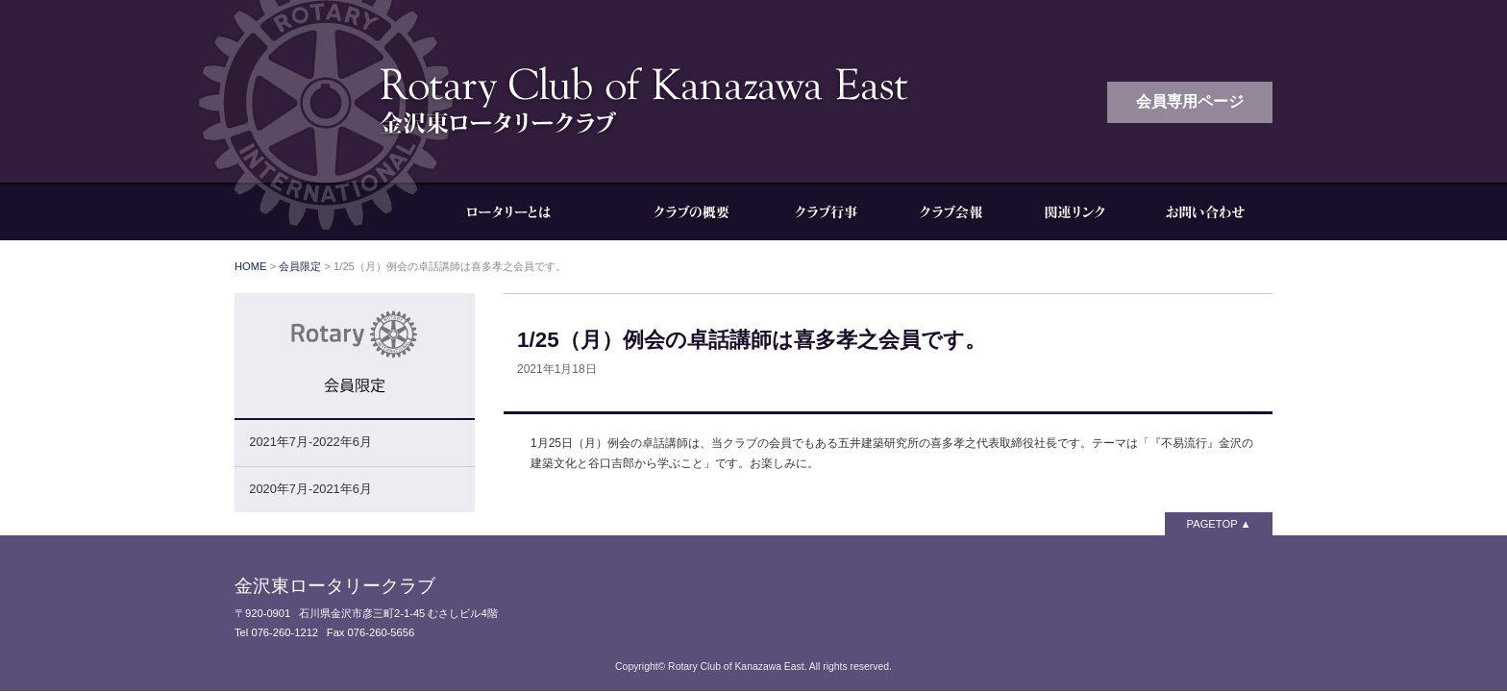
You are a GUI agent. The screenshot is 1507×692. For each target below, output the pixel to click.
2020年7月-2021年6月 (310, 489)
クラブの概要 (691, 211)
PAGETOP (1212, 524)
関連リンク (1075, 211)
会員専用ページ (1190, 101)
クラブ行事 (825, 211)
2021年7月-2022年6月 (310, 441)
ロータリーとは (523, 211)
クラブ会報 (950, 211)
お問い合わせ (1205, 211)
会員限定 (300, 266)
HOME (251, 266)
